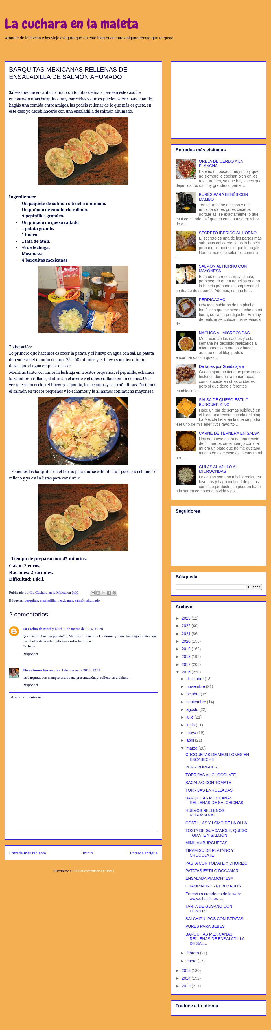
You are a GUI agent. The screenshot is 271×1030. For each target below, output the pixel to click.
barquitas (31, 600)
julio (190, 717)
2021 (187, 633)
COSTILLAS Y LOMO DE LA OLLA (216, 823)
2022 (187, 626)
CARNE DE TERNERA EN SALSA (229, 433)
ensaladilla (48, 600)
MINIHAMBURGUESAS (206, 843)
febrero (193, 953)
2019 (187, 649)
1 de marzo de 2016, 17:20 (83, 629)
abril (190, 740)
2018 (187, 656)
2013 (187, 986)
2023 (187, 618)
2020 (187, 641)
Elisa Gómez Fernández (41, 670)
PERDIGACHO (212, 299)
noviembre (196, 686)
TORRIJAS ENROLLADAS (209, 790)
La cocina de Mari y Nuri (42, 629)
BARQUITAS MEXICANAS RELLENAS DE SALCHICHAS (214, 800)
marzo (192, 748)
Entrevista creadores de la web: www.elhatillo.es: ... (213, 896)
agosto (192, 709)
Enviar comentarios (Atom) (93, 871)
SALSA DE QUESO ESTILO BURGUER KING (224, 402)
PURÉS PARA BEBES (205, 926)
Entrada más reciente (27, 852)
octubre (193, 694)
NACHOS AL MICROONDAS (224, 333)
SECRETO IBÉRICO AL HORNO (228, 233)
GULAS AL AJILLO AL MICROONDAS (218, 469)
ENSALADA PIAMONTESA (209, 878)
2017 (187, 664)
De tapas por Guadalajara (221, 366)
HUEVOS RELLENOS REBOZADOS (204, 812)
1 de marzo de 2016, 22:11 (81, 670)
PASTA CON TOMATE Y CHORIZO (216, 863)
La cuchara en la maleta (72, 24)
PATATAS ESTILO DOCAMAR (212, 870)
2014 (187, 978)
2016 (187, 672)
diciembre (195, 679)
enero (192, 961)
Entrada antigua (144, 852)
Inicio (88, 852)
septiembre (196, 702)
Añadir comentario (26, 697)
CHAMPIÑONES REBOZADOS (213, 886)
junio (191, 725)
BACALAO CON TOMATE (208, 782)
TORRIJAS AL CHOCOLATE (210, 775)
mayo (191, 732)
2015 (187, 970)
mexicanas (65, 600)
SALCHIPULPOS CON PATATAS (214, 918)
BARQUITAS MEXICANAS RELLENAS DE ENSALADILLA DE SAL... (214, 939)
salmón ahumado (87, 600)
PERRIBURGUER (201, 767)
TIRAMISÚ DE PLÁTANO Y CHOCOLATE (209, 852)
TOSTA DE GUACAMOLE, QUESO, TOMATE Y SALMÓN (217, 832)
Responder (30, 654)
